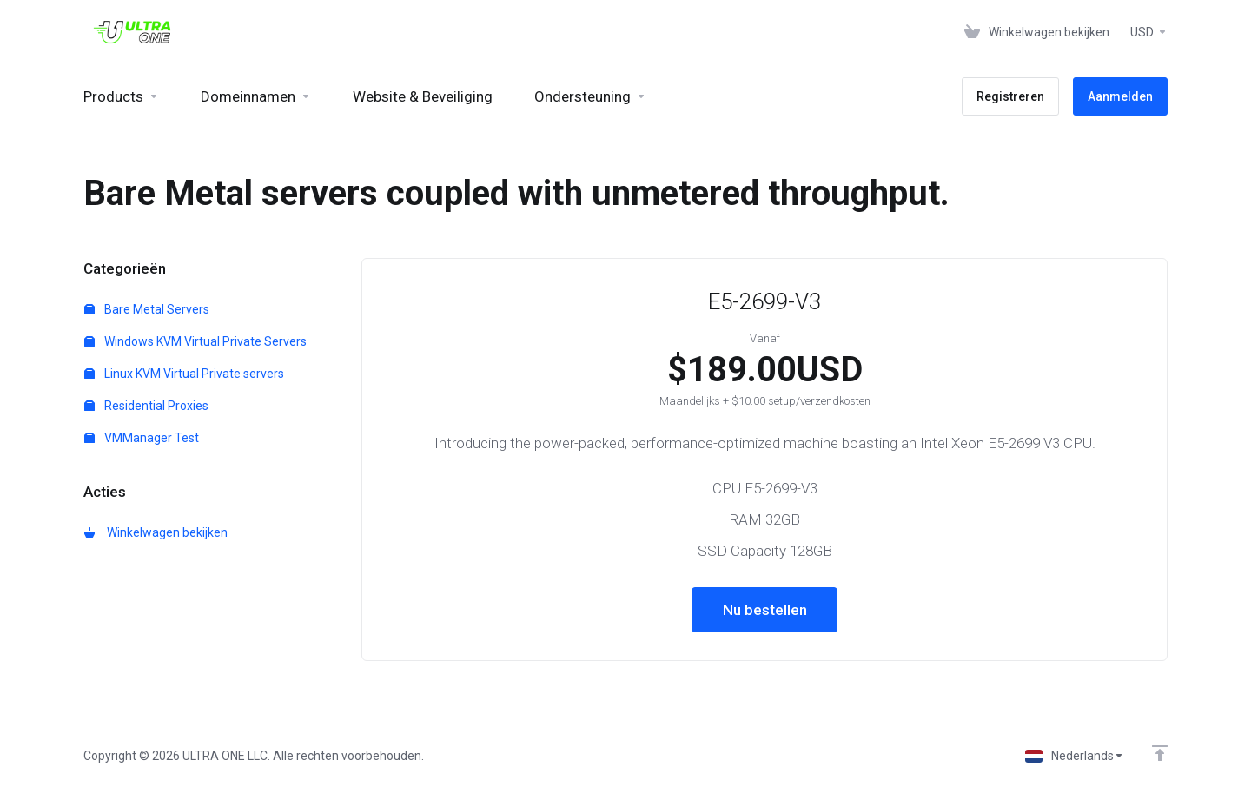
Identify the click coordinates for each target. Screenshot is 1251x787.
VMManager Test (141, 438)
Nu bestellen (765, 609)
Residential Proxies (146, 406)
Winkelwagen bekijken (156, 532)
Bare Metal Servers (146, 309)
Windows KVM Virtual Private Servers (195, 341)
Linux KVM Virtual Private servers (184, 373)
